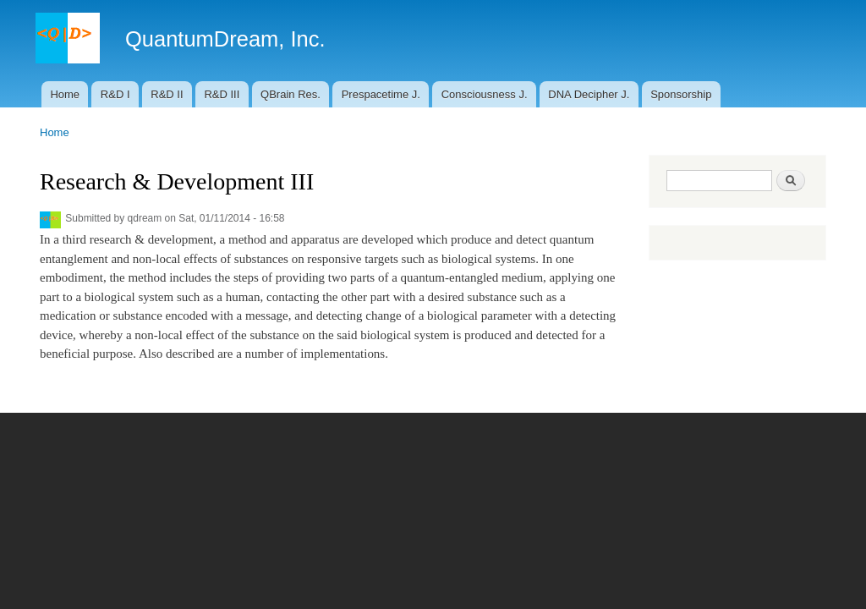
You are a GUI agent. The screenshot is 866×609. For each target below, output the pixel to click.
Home (64, 94)
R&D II (167, 94)
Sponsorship (680, 94)
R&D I (115, 94)
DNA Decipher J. (588, 94)
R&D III (221, 94)
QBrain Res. (290, 94)
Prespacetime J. (381, 94)
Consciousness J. (484, 94)
